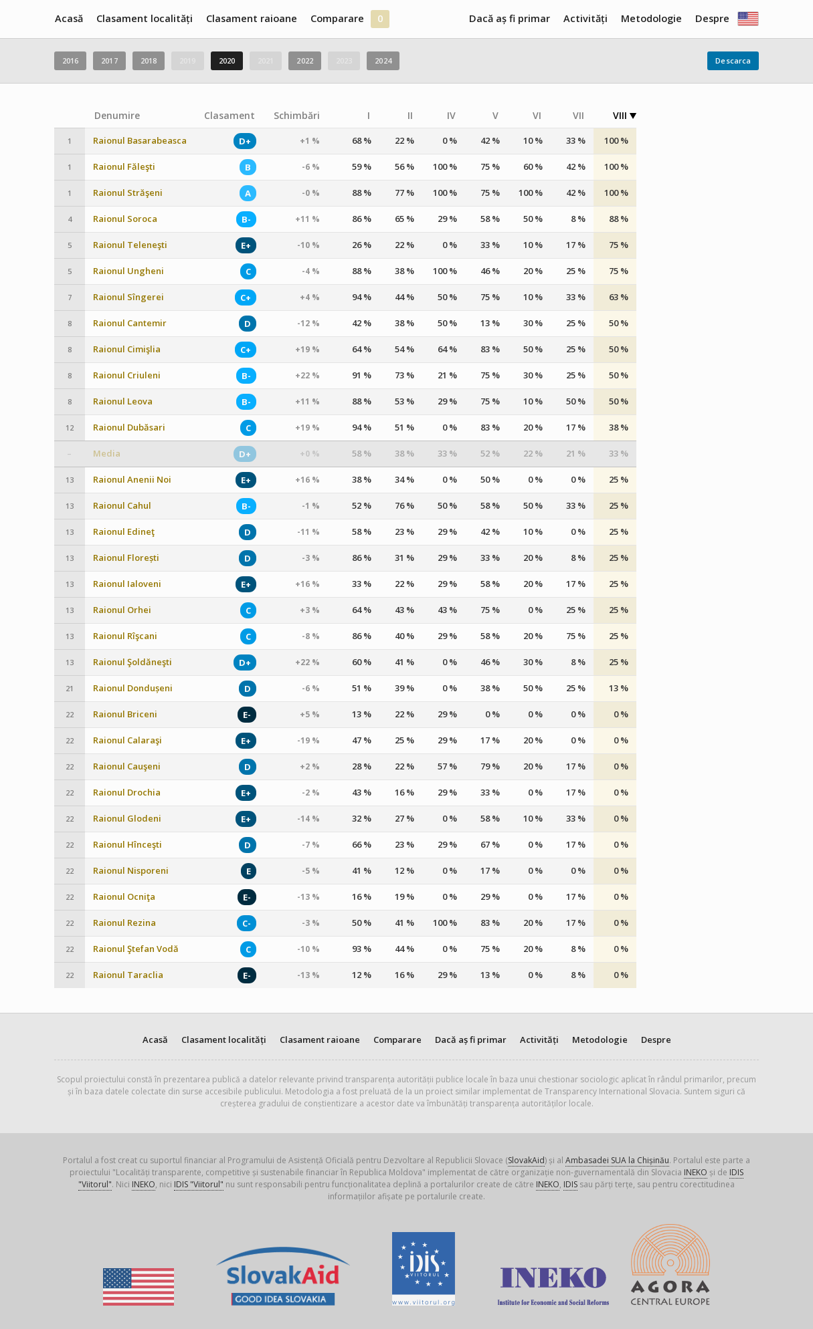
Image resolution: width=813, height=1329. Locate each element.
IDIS (570, 1184)
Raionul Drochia (127, 792)
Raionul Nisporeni (131, 870)
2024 (383, 60)
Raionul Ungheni (128, 271)
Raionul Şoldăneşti (132, 662)
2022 (304, 60)
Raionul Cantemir (130, 323)
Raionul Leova (123, 401)
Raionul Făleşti (124, 166)
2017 (109, 60)
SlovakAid (526, 1160)
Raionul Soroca (125, 219)
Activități (585, 18)
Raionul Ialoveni (127, 584)
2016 (70, 60)
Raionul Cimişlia (127, 349)
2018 (149, 60)
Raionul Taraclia (128, 975)
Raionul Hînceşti (127, 844)
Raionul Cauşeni (127, 766)
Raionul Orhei (122, 610)
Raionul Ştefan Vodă (136, 949)
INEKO (695, 1172)
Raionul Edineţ (124, 531)
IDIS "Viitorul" (198, 1184)
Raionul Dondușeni (133, 688)
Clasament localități (144, 18)
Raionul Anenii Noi (132, 479)
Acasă (69, 18)
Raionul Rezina (124, 923)
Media (106, 453)
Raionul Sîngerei (128, 297)
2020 (227, 60)
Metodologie (651, 18)
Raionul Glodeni (127, 818)
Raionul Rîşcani (125, 636)
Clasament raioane (251, 18)
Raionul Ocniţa (124, 896)
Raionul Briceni (125, 714)
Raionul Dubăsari (129, 427)
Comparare (337, 18)
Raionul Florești (126, 558)
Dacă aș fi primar (509, 18)
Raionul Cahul (122, 505)
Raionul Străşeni (128, 193)
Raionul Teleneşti (130, 245)
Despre (712, 18)
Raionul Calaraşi (127, 740)
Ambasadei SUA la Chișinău (617, 1160)
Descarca (733, 60)
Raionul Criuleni (127, 375)
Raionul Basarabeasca (140, 140)
